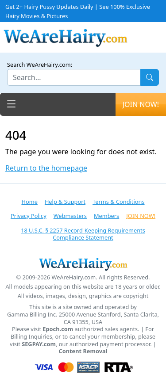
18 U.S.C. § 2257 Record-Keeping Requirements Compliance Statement (83, 234)
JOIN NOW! (141, 104)
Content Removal (83, 351)
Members (106, 216)
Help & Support (65, 202)
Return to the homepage (46, 168)
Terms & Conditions (118, 202)
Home (29, 202)
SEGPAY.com (39, 344)
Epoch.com (57, 329)
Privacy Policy (28, 216)
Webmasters (70, 216)
